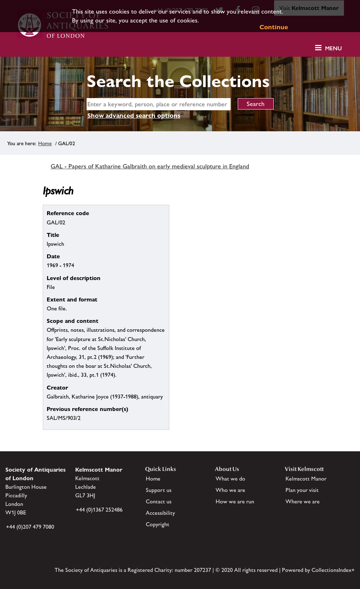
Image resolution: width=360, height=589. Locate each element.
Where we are (303, 501)
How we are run (235, 501)
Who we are (230, 490)
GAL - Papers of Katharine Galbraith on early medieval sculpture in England (150, 166)
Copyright (157, 524)
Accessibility (160, 512)
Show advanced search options (133, 115)
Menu (333, 48)
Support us (158, 490)
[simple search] (159, 104)
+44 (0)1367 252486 (99, 509)
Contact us (158, 501)
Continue (273, 27)
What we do (230, 478)
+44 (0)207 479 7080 (30, 526)
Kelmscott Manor (306, 478)
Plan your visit (302, 490)
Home (45, 143)
